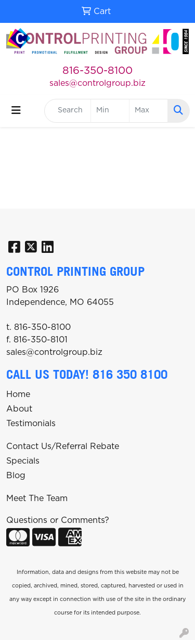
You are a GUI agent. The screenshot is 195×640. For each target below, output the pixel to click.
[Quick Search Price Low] (109, 111)
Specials (23, 461)
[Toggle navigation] (16, 110)
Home (18, 394)
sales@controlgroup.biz (97, 83)
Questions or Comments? (57, 520)
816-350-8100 (97, 71)
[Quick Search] (67, 111)
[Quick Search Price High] (148, 111)
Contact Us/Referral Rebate (62, 446)
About (19, 409)
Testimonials (31, 423)
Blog (15, 475)
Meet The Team (37, 498)
